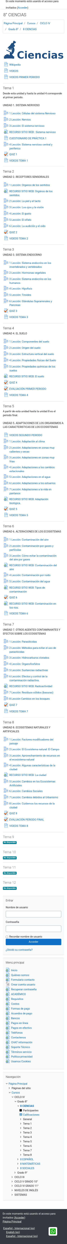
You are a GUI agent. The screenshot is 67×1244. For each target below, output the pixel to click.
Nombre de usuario (17, 907)
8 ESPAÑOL (27, 1159)
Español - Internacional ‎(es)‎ (19, 1228)
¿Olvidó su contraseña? (19, 949)
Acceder (23, 7)
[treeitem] (33, 1084)
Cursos (31, 23)
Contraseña (12, 922)
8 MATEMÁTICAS (30, 1163)
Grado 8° (13, 29)
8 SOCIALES (27, 1168)
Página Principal (13, 23)
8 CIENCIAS (30, 29)
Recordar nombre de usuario (25, 936)
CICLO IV (45, 23)
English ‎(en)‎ (13, 1232)
